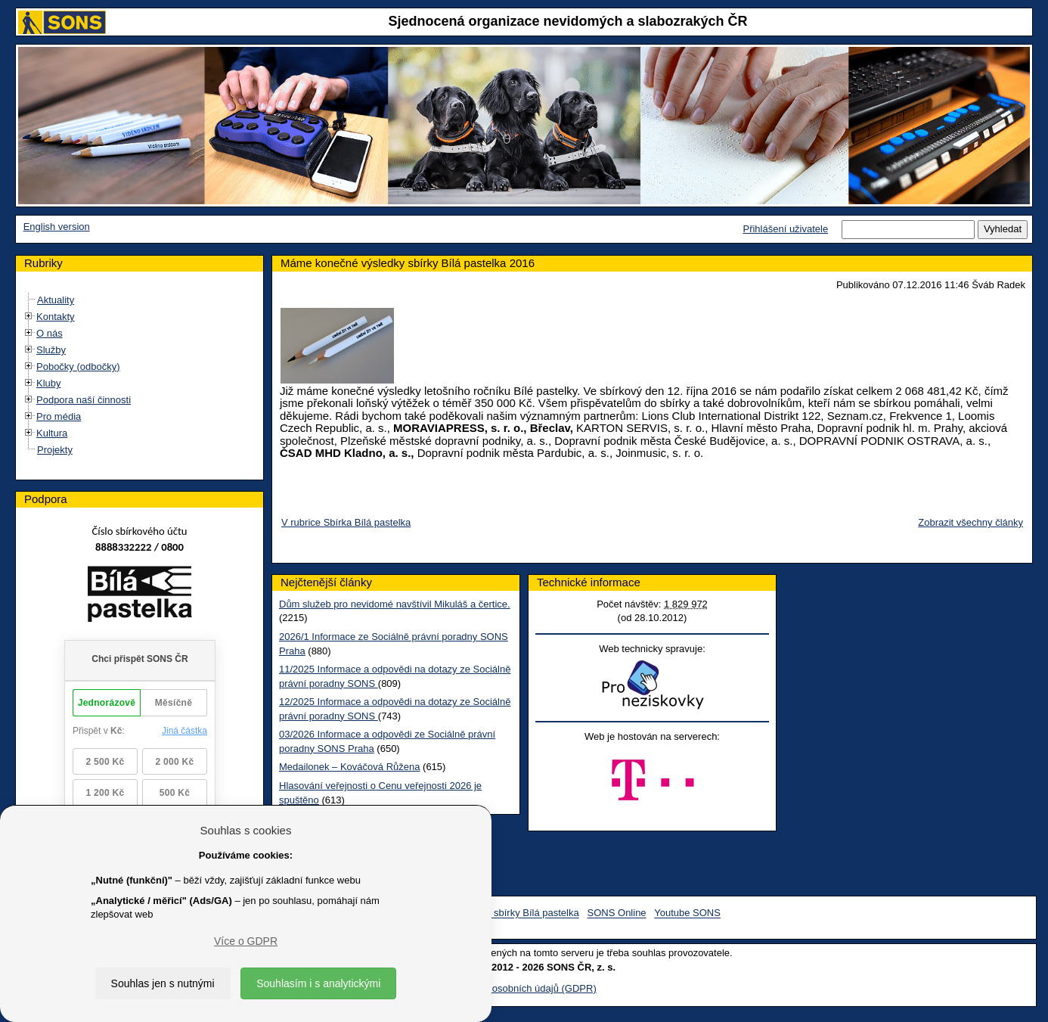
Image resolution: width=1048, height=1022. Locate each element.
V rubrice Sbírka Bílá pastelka (346, 522)
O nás (49, 333)
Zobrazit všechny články (970, 522)
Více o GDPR (246, 941)
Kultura (51, 433)
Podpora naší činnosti (83, 399)
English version (56, 226)
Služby (51, 350)
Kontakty (55, 316)
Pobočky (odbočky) (78, 366)
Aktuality (55, 300)
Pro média (58, 416)
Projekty (55, 449)
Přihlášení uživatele (785, 229)
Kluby (48, 383)
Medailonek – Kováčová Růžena (349, 766)
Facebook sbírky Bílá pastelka (513, 913)
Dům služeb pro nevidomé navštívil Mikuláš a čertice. (394, 604)
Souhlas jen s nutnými (163, 983)
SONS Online (617, 913)
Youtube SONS (687, 913)
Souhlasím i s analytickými (318, 983)
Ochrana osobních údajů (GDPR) (523, 988)
